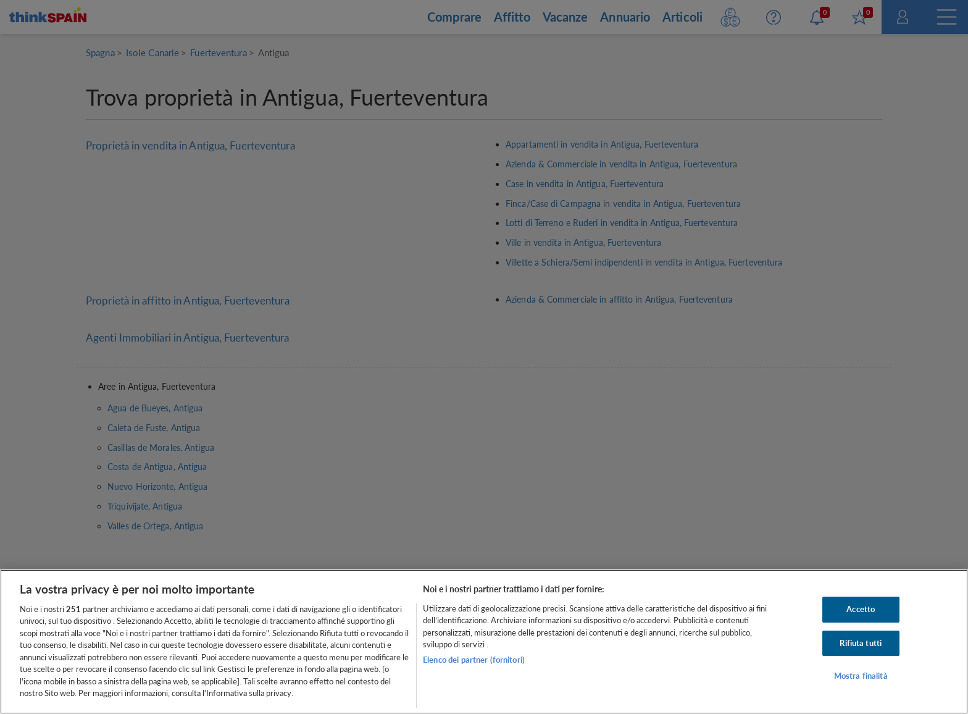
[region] (484, 641)
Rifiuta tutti (861, 643)
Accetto (860, 609)
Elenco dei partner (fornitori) (474, 660)
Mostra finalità (861, 676)
